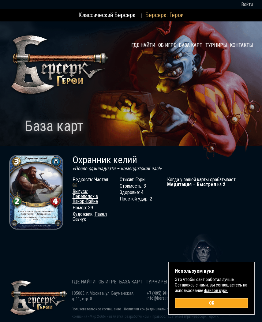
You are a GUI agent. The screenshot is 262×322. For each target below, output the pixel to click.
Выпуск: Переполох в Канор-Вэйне (85, 196)
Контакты (241, 45)
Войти (247, 4)
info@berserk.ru (160, 298)
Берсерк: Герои (164, 15)
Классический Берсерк (107, 15)
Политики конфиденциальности (149, 309)
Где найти (143, 45)
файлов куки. (216, 290)
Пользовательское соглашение (96, 309)
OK (211, 303)
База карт (190, 45)
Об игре (167, 45)
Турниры (216, 45)
